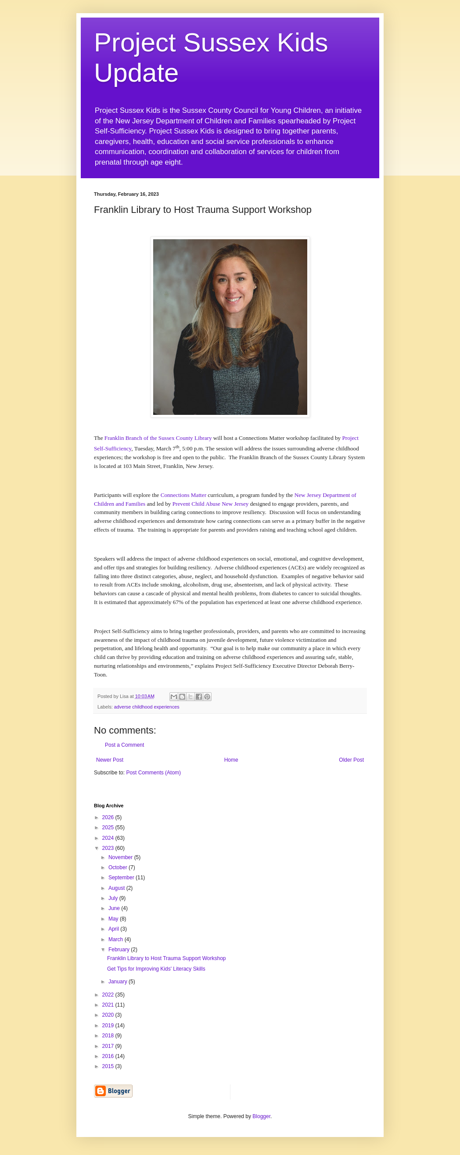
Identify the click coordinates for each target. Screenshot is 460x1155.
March (116, 939)
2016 (108, 1056)
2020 (108, 1015)
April (114, 929)
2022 (108, 995)
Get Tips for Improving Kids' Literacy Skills (156, 969)
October (118, 867)
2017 (108, 1046)
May (114, 919)
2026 (108, 817)
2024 (108, 838)
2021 (108, 1005)
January (118, 982)
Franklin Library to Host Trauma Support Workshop (166, 958)
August (117, 888)
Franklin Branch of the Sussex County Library (158, 438)
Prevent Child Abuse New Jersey (210, 503)
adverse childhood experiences (147, 706)
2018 (108, 1036)
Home (231, 760)
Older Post (351, 760)
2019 (108, 1025)
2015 (108, 1066)
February (119, 949)
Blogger (261, 1116)
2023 (108, 848)
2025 (108, 827)
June (114, 908)
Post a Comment (124, 745)
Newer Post (109, 760)
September (122, 877)
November (121, 857)
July (113, 898)
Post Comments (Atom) (153, 773)
